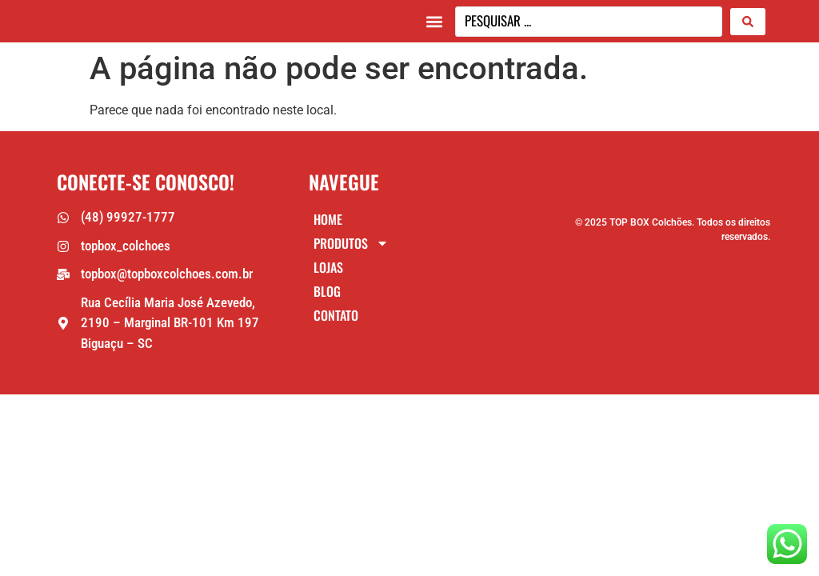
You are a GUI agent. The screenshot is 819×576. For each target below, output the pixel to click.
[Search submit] (747, 23)
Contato (336, 320)
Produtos (351, 248)
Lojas (328, 272)
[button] (434, 23)
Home (328, 224)
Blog (327, 296)
